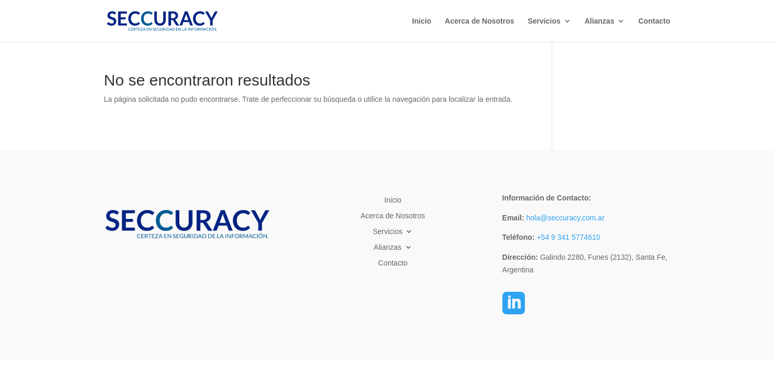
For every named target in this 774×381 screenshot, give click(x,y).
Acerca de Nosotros (479, 21)
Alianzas (600, 21)
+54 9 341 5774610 (568, 237)
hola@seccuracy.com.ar (564, 218)
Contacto (654, 21)
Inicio (422, 21)
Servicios (544, 21)
